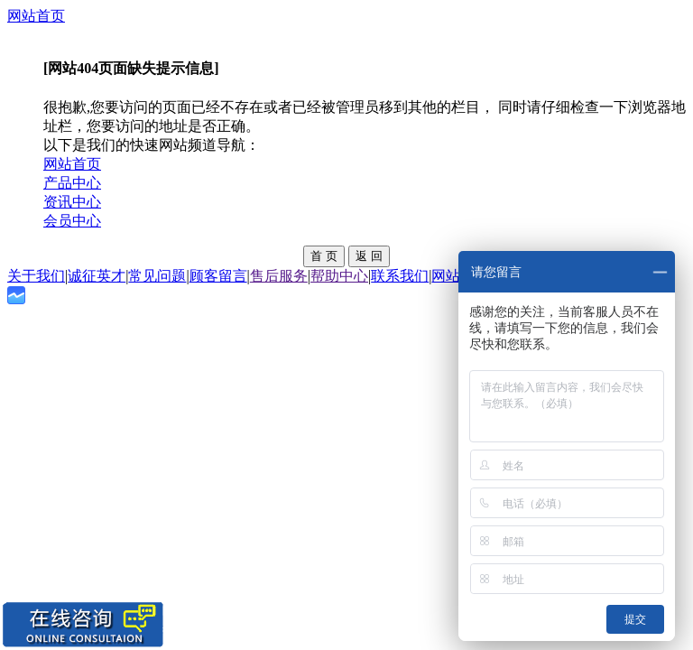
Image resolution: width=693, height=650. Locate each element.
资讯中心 (72, 201)
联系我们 (400, 275)
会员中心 (72, 220)
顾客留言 (218, 275)
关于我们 (36, 275)
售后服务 (279, 275)
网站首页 (36, 15)
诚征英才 (96, 275)
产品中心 (72, 182)
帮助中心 (339, 275)
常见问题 (157, 275)
